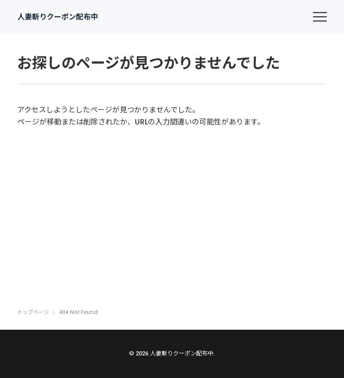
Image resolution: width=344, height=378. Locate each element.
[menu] (320, 16)
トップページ (33, 312)
